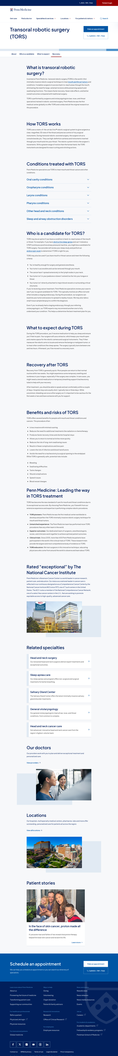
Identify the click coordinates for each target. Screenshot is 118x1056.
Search (104, 18)
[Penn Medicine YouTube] (33, 1038)
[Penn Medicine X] (20, 1038)
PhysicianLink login (19, 1013)
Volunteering (48, 989)
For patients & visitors (85, 18)
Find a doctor (26, 18)
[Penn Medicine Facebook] (13, 1038)
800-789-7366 (86, 3)
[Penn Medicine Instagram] (27, 1038)
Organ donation (49, 994)
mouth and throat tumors (78, 76)
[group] (59, 911)
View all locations (34, 824)
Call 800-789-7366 (96, 36)
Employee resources (51, 1024)
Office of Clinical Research (55, 1013)
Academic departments (87, 1019)
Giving (45, 985)
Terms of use (38, 1046)
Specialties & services (46, 18)
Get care (13, 18)
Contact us (14, 1046)
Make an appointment (95, 29)
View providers (34, 757)
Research (47, 1009)
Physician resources (17, 1018)
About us (13, 985)
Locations (66, 18)
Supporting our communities (21, 998)
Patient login (107, 3)
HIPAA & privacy (26, 1046)
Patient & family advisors (53, 998)
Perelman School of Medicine (89, 1028)
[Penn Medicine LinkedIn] (47, 1038)
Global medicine (16, 1029)
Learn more (77, 936)
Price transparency (67, 1046)
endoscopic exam (34, 245)
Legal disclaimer (52, 1046)
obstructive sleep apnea (62, 236)
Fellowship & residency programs (91, 1024)
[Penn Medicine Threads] (40, 1038)
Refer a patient (16, 1009)
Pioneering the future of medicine (23, 989)
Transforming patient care (20, 994)
